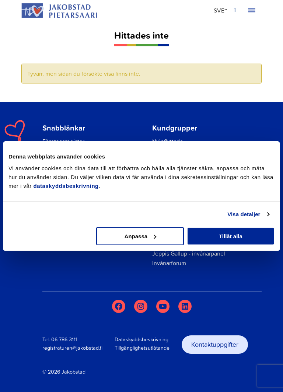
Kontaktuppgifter (214, 344)
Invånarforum (169, 263)
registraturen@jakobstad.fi (72, 348)
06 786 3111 (64, 339)
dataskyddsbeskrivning (66, 185)
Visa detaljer (243, 214)
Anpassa (141, 236)
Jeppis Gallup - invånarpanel (188, 253)
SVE (219, 10)
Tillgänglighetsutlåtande (142, 348)
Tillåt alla (230, 236)
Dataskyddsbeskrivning (141, 339)
